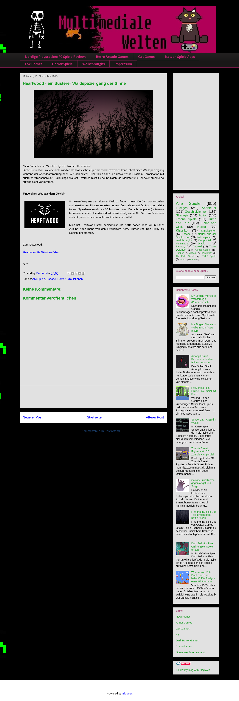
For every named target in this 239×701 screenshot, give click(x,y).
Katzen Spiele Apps (180, 57)
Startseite (94, 417)
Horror (61, 278)
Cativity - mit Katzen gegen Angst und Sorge (203, 483)
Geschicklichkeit (196, 211)
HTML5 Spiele (208, 256)
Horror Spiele (62, 64)
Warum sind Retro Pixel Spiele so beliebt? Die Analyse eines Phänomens (203, 577)
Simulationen (75, 278)
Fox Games (33, 64)
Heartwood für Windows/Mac (41, 252)
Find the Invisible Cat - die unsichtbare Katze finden (203, 515)
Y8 (177, 634)
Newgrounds (183, 616)
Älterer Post (155, 417)
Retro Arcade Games (112, 57)
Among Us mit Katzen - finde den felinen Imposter (202, 359)
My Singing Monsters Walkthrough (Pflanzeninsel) (203, 299)
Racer (193, 259)
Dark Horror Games (187, 640)
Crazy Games (184, 646)
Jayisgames (183, 628)
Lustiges (182, 208)
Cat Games (146, 57)
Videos (192, 253)
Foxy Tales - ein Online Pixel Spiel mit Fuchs (203, 391)
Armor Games (184, 622)
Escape (51, 278)
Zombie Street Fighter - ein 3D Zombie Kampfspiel (202, 451)
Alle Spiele (38, 278)
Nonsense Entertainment (190, 652)
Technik (183, 259)
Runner (180, 253)
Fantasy (180, 246)
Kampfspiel (204, 240)
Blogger (127, 693)
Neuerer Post (33, 417)
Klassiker (182, 230)
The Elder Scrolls (185, 256)
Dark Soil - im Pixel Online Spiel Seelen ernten (202, 546)
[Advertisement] (93, 397)
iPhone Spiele (186, 219)
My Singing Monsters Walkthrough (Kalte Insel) (203, 327)
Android (197, 246)
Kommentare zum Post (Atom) (101, 430)
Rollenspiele (203, 237)
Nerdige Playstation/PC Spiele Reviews (55, 57)
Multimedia (182, 243)
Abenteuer (209, 208)
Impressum (123, 64)
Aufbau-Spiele (202, 250)
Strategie (182, 215)
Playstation (206, 253)
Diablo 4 (203, 243)
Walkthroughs (93, 64)
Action (203, 215)
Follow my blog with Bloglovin (193, 670)
